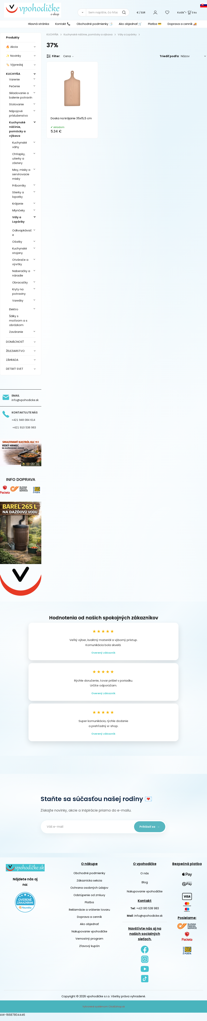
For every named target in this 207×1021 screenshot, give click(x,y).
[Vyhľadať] (82, 12)
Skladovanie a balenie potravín (20, 95)
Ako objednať (89, 928)
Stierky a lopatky (18, 194)
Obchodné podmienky (89, 877)
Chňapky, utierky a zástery (18, 158)
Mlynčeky (18, 210)
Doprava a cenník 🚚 (182, 24)
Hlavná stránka (38, 24)
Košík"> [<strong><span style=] (187, 12)
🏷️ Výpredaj (14, 65)
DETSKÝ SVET (14, 369)
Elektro (13, 309)
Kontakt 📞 (62, 24)
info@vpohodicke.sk (148, 920)
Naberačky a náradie (21, 273)
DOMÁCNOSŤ (15, 342)
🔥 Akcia (12, 47)
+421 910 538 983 (147, 912)
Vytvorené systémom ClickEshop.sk (103, 1010)
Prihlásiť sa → (148, 831)
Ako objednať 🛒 (130, 24)
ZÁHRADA (12, 360)
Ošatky (17, 242)
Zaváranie (16, 332)
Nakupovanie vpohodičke (89, 935)
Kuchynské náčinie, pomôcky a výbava (17, 129)
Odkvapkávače (22, 232)
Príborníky (19, 185)
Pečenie (14, 86)
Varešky (17, 301)
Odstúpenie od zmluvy (89, 899)
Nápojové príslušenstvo (18, 113)
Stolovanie (16, 104)
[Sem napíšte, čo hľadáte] (107, 12)
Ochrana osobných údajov (89, 892)
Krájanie (17, 204)
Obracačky (20, 282)
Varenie (14, 79)
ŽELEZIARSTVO (15, 351)
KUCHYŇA (13, 74)
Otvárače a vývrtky (20, 262)
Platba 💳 (154, 24)
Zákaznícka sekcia (89, 884)
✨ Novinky (13, 56)
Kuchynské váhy (19, 145)
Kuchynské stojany (19, 251)
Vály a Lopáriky (18, 219)
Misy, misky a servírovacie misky (21, 174)
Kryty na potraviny (19, 291)
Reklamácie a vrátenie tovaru (89, 913)
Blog (145, 886)
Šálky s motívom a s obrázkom (18, 320)
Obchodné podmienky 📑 (95, 24)
